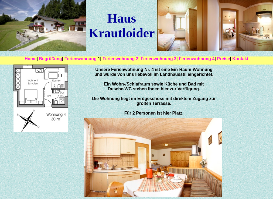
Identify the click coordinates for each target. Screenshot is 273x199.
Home (30, 58)
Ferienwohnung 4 (196, 58)
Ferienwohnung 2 (120, 58)
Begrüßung (50, 58)
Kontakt (240, 58)
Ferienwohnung (81, 58)
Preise (223, 58)
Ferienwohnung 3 (158, 58)
